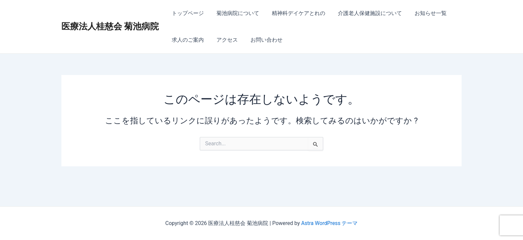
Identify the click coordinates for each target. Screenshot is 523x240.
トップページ (187, 13)
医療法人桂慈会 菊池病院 (110, 26)
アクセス (224, 40)
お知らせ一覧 (422, 13)
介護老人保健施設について (363, 13)
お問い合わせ (261, 40)
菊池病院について (234, 13)
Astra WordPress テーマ (329, 223)
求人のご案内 (187, 40)
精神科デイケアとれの (293, 13)
